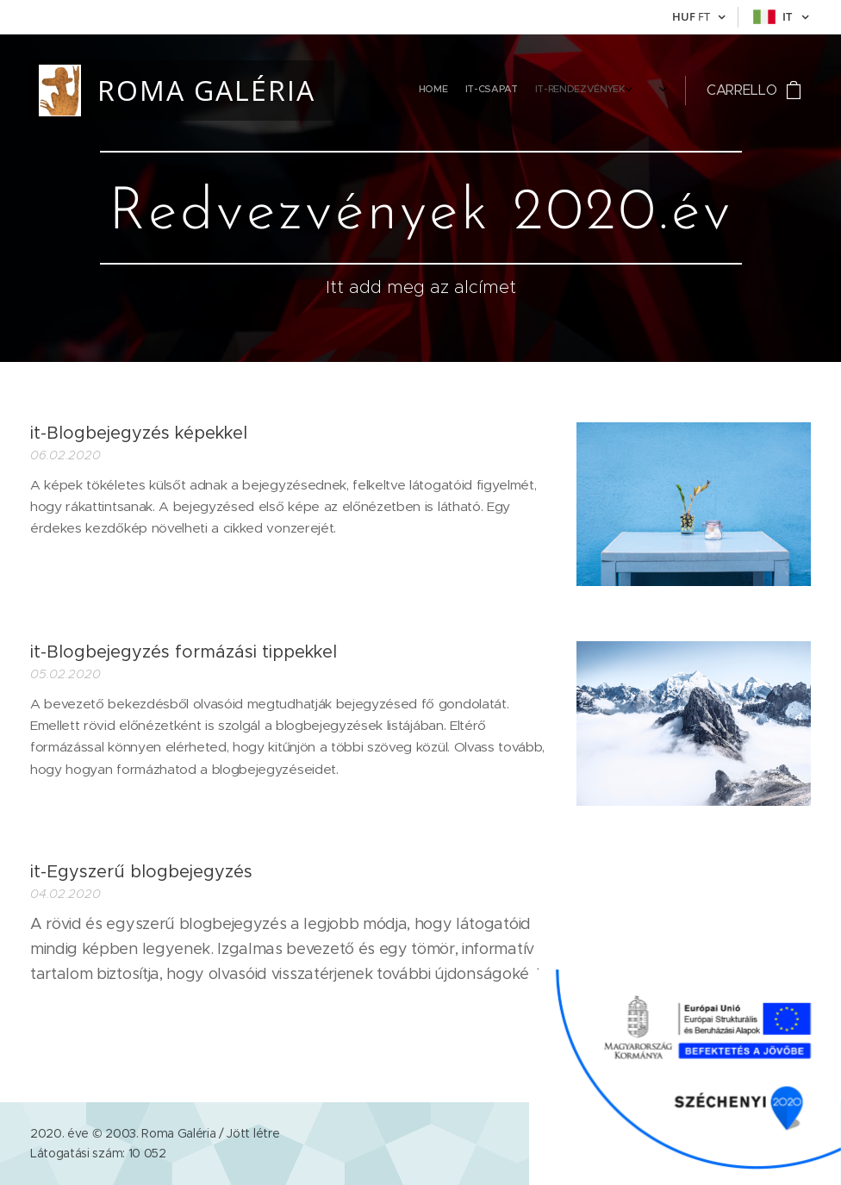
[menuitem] (519, 90)
